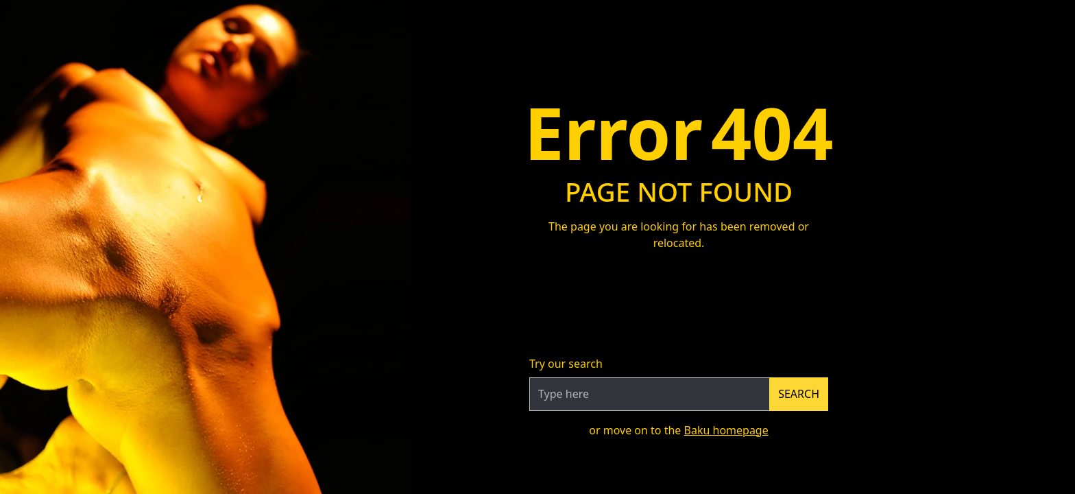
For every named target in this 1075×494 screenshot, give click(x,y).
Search (798, 393)
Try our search (566, 363)
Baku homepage (726, 430)
